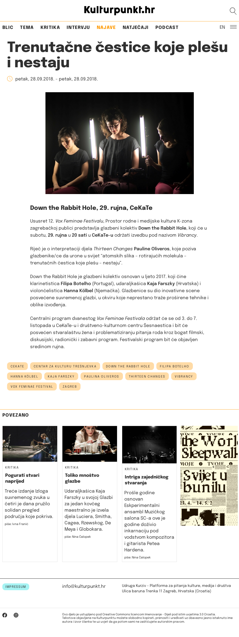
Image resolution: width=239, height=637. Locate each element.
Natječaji (136, 27)
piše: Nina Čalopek (78, 536)
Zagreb (70, 386)
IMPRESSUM (15, 587)
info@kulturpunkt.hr (84, 586)
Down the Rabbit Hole (128, 366)
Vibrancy (184, 376)
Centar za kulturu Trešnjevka (65, 366)
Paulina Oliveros (101, 376)
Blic (7, 27)
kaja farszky (61, 376)
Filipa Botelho (174, 366)
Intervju (78, 27)
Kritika (50, 27)
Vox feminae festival (32, 386)
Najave (106, 27)
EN (222, 27)
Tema (27, 27)
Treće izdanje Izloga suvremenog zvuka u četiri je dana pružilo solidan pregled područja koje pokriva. (29, 504)
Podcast (166, 27)
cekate (17, 366)
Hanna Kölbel (24, 376)
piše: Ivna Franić (16, 524)
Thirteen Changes (147, 376)
